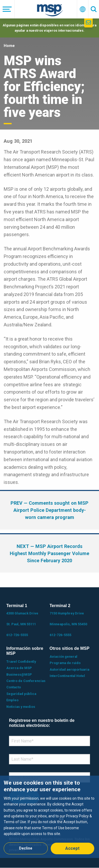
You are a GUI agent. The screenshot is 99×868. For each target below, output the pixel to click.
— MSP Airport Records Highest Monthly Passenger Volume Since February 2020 (49, 553)
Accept (72, 848)
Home (9, 45)
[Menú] (7, 9)
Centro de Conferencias (25, 681)
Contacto (13, 687)
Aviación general (63, 657)
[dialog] (49, 817)
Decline (25, 848)
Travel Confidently (21, 662)
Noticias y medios (20, 707)
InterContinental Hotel (67, 676)
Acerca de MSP (19, 668)
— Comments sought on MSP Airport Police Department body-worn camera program (49, 510)
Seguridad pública (21, 694)
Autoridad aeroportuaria (69, 669)
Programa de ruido (65, 663)
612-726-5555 (17, 635)
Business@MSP (19, 674)
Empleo (12, 700)
